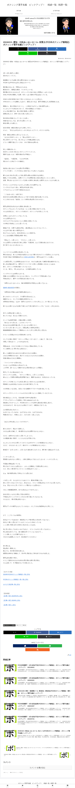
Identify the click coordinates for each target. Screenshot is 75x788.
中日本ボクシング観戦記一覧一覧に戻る (15, 575)
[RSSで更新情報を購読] (41, 641)
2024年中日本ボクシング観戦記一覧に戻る (16, 570)
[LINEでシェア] (49, 49)
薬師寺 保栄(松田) (8, 283)
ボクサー (19, 620)
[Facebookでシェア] (25, 49)
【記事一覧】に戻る (9, 600)
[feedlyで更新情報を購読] (37, 641)
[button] (60, 49)
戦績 (24, 620)
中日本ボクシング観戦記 (9, 620)
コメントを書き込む (37, 768)
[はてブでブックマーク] (37, 49)
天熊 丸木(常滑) (29, 253)
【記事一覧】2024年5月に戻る (12, 591)
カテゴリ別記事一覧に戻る (11, 580)
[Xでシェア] (14, 49)
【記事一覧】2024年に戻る (11, 596)
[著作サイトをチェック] (34, 641)
